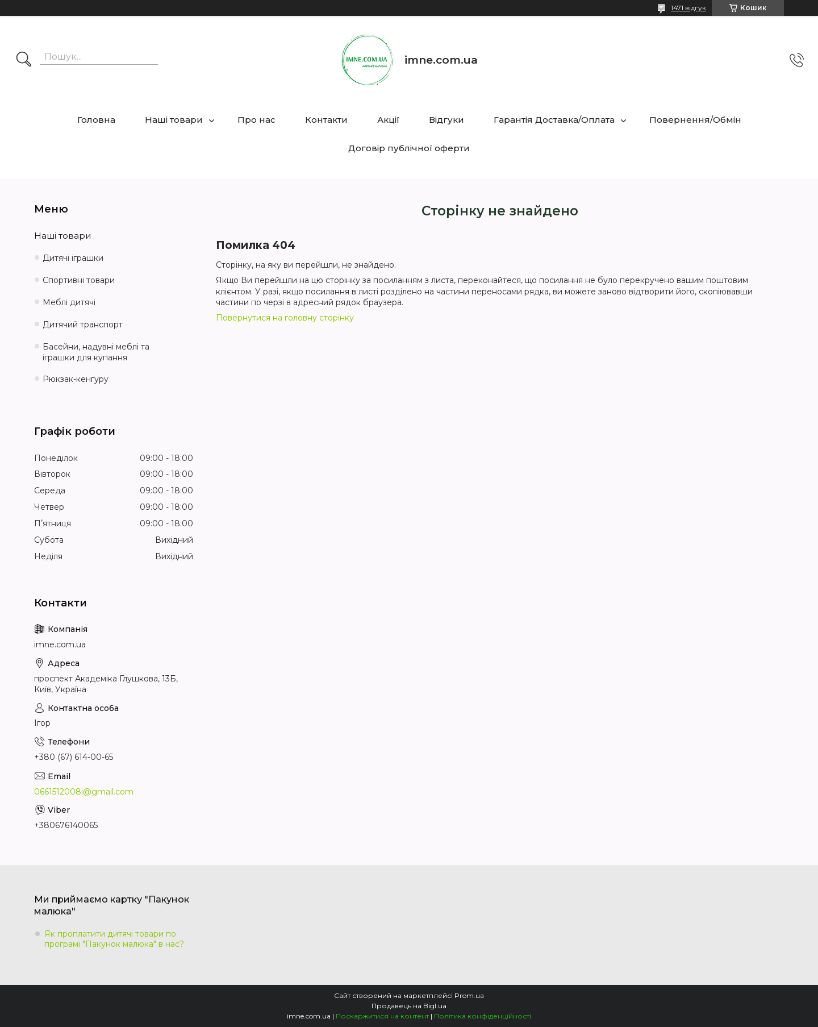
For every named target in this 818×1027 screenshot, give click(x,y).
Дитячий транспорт (83, 324)
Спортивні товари (79, 280)
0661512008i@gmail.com (83, 792)
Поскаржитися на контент (382, 1016)
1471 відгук (688, 7)
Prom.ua (469, 995)
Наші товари (174, 119)
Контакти (326, 119)
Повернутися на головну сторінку (285, 318)
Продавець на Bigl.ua (409, 1005)
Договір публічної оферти (409, 148)
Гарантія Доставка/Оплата (554, 119)
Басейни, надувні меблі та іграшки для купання (96, 352)
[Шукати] (23, 60)
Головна (96, 119)
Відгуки (446, 119)
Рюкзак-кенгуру (75, 379)
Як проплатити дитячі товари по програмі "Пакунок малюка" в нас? (114, 939)
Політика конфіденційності (482, 1016)
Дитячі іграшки (73, 258)
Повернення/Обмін (695, 119)
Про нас (256, 119)
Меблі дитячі (69, 302)
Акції (388, 119)
